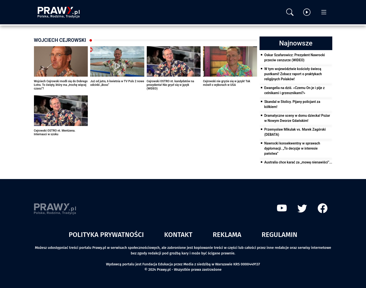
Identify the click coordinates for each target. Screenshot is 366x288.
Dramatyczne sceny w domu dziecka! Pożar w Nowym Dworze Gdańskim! (297, 118)
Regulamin (279, 235)
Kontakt (178, 235)
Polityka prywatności (106, 235)
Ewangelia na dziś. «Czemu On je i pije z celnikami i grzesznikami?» (294, 90)
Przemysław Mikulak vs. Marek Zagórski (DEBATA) (295, 131)
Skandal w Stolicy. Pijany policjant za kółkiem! (292, 104)
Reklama (227, 235)
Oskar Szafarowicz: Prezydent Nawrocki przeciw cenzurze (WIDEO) (294, 57)
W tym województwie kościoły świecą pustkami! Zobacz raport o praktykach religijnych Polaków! (293, 74)
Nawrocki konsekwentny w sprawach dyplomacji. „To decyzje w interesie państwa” (292, 148)
